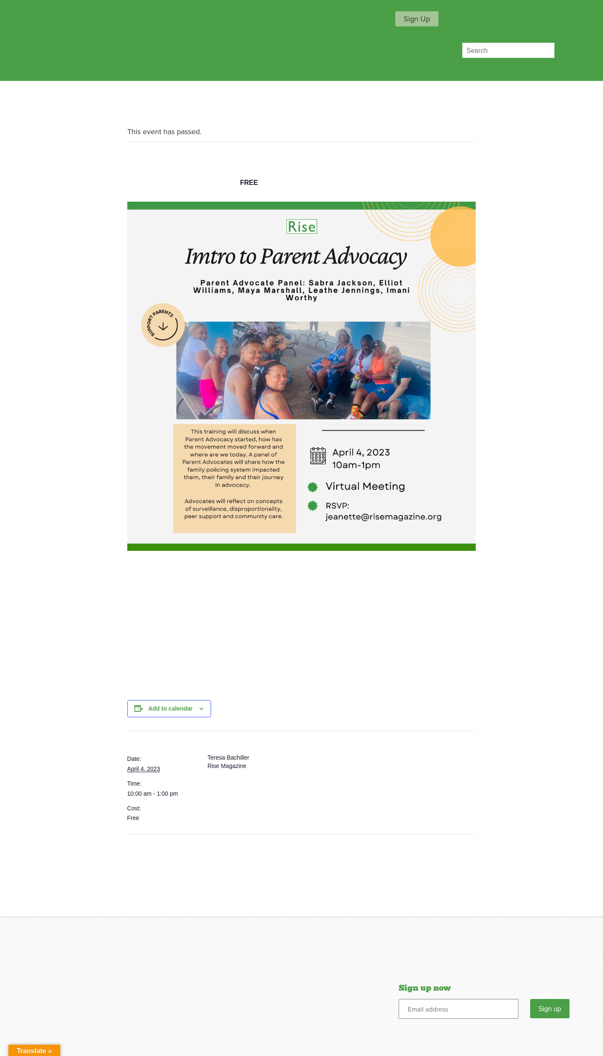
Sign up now (425, 988)
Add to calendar (170, 708)
